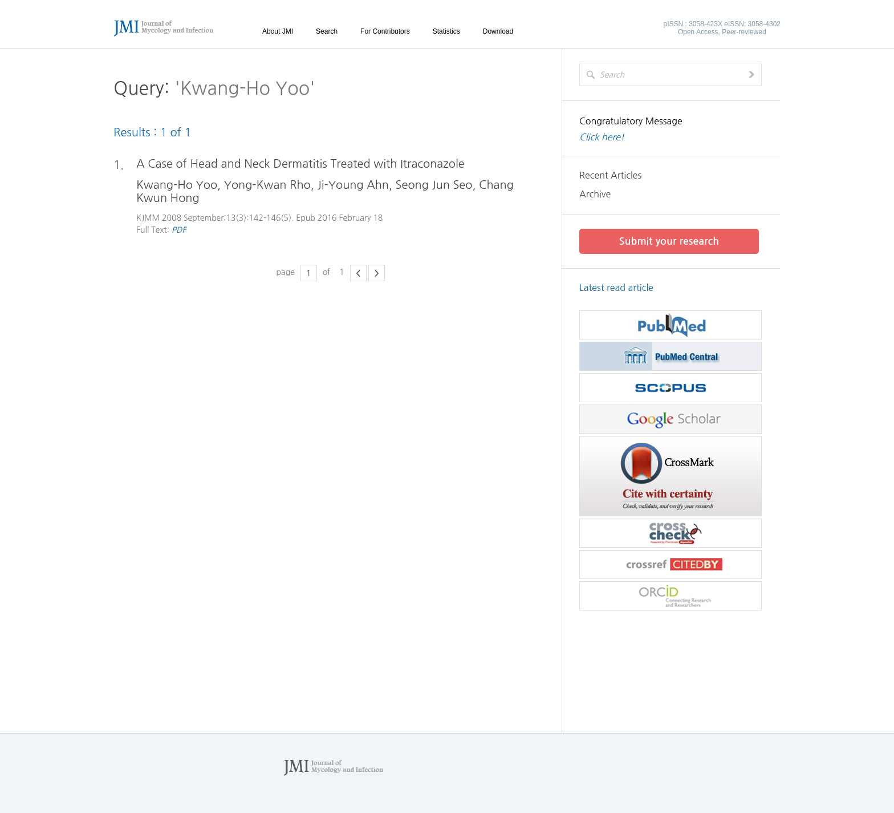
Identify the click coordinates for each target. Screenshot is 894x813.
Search (327, 31)
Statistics (446, 31)
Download (498, 31)
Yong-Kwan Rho (267, 185)
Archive (595, 194)
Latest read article (616, 287)
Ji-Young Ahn (353, 185)
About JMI (277, 31)
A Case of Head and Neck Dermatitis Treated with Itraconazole (300, 163)
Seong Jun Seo (434, 185)
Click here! (601, 136)
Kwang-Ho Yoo (176, 185)
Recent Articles (610, 175)
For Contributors (385, 31)
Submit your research (669, 241)
